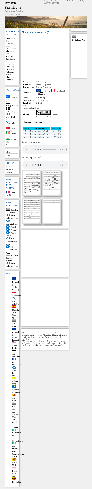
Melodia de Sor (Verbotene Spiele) (16, 314)
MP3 (8, 155)
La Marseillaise (17, 363)
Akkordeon (10, 38)
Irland (13, 133)
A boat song (15, 382)
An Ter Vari (15, 399)
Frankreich (61, 91)
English (53, 1)
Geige (8, 79)
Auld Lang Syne (14, 373)
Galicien (14, 123)
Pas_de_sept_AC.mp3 (39, 134)
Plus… (8, 82)
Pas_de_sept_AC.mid (39, 137)
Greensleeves (17, 295)
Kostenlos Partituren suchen (10, 169)
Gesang (9, 48)
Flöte (8, 64)
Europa (45, 91)
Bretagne (9, 105)
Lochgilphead (11, 224)
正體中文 (47, 3)
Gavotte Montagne (16, 390)
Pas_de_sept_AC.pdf (39, 131)
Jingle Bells (14, 346)
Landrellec (16, 482)
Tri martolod (16, 355)
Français (47, 1)
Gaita (8, 66)
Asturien (14, 97)
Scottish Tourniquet (12, 211)
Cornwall (9, 111)
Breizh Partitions (13, 5)
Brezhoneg (75, 1)
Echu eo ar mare (14, 473)
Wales (13, 139)
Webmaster (27, 345)
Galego (82, 1)
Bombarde (10, 43)
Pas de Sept (41, 98)
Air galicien (15, 302)
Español (60, 1)
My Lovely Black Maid (11, 241)
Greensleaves (17, 441)
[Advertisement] (45, 58)
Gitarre (9, 69)
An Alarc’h (15, 324)
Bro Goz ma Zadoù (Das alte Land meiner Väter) (15, 417)
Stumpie (14, 230)
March (13, 227)
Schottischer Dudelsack (11, 57)
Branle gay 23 (11, 193)
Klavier (9, 77)
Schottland (10, 117)
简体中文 (55, 3)
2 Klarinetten (42, 100)
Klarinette (10, 51)
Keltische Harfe (10, 73)
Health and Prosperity (12, 216)
